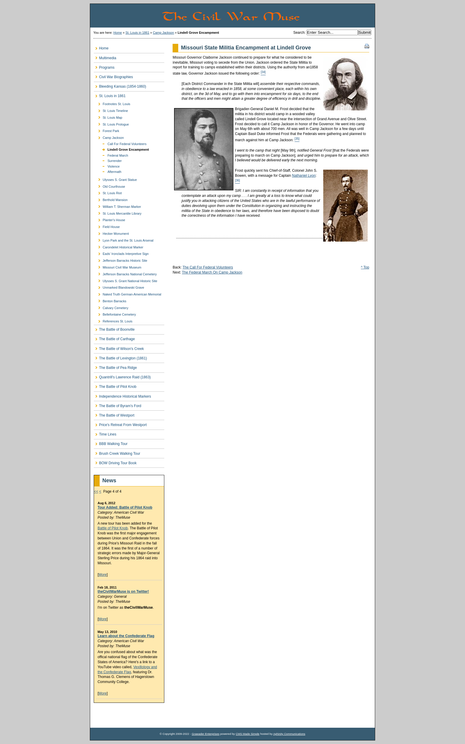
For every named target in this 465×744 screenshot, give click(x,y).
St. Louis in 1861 (137, 32)
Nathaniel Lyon (304, 175)
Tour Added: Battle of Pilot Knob (125, 507)
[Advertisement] (128, 715)
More (102, 575)
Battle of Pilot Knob (113, 528)
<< (96, 491)
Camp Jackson (163, 32)
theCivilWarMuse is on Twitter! (123, 591)
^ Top (365, 267)
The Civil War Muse (268, 16)
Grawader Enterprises (205, 733)
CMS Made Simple (247, 733)
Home (117, 32)
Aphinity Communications (289, 733)
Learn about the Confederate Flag (126, 636)
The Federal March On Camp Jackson (212, 272)
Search (299, 32)
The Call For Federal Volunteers (208, 267)
